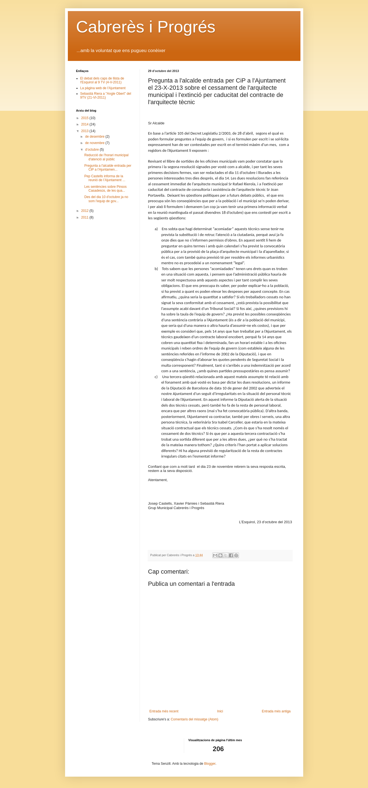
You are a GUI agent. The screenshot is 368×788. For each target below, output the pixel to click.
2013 (85, 131)
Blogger (209, 764)
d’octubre (92, 150)
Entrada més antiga (276, 711)
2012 (85, 211)
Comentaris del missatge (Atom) (194, 719)
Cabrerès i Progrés (146, 26)
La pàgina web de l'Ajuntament (103, 88)
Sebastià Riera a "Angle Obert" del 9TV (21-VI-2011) (105, 95)
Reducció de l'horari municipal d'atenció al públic (106, 157)
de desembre (95, 136)
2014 (85, 124)
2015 (85, 118)
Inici (220, 711)
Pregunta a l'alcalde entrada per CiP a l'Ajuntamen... (107, 167)
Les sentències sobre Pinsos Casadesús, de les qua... (105, 188)
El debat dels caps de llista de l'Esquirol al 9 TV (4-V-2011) (102, 80)
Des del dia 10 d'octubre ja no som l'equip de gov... (106, 199)
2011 (85, 217)
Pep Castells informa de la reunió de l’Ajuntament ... (104, 178)
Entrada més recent (164, 711)
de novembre (95, 143)
